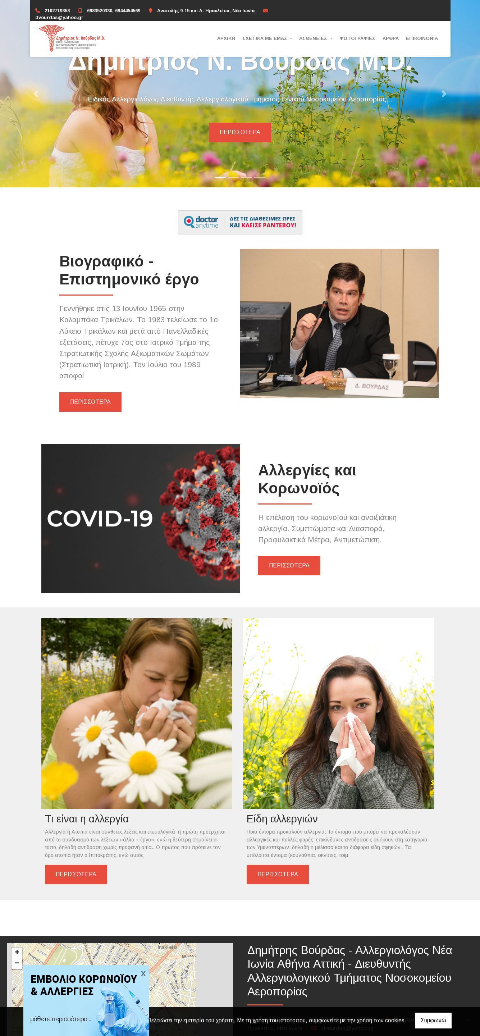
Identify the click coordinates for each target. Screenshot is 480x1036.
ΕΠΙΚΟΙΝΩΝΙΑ (422, 38)
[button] (36, 93)
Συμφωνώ (433, 1020)
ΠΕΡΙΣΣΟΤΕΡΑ (90, 402)
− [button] (17, 933)
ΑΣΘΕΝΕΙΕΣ (314, 38)
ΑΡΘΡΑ (391, 38)
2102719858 (57, 10)
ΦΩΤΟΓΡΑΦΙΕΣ (357, 38)
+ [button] (17, 922)
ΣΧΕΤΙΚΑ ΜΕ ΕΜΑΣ (265, 38)
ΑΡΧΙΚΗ (226, 38)
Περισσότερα (240, 132)
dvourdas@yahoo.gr (59, 17)
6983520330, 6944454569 (113, 10)
